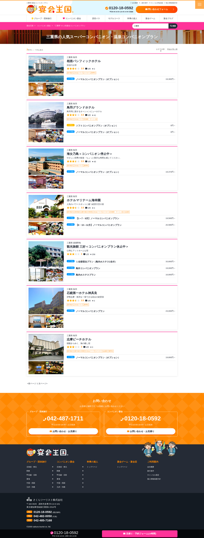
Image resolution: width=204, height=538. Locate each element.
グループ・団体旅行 (42, 18)
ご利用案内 (152, 462)
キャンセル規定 (153, 475)
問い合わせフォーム (156, 9)
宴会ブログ (168, 18)
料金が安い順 (172, 49)
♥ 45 (94, 161)
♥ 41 (94, 115)
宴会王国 (30, 26)
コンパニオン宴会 (72, 18)
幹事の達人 (132, 18)
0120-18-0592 (43, 512)
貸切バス (96, 18)
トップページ (92, 467)
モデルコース (114, 18)
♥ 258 (93, 254)
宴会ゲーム (150, 18)
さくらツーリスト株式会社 (48, 500)
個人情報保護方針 (171, 3)
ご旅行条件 (144, 3)
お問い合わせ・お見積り (63, 431)
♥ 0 (93, 69)
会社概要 (135, 3)
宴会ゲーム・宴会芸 (127, 462)
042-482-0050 (43, 516)
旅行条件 (150, 471)
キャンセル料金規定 (156, 3)
